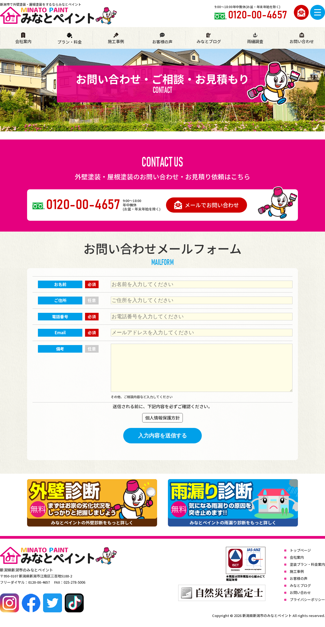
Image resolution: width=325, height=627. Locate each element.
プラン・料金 (69, 39)
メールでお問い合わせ (206, 205)
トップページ (300, 550)
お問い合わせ (302, 38)
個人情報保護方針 (162, 417)
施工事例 (116, 38)
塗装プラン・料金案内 (307, 564)
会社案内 (23, 38)
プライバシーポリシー (307, 599)
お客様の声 (162, 38)
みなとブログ (209, 38)
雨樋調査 (255, 38)
